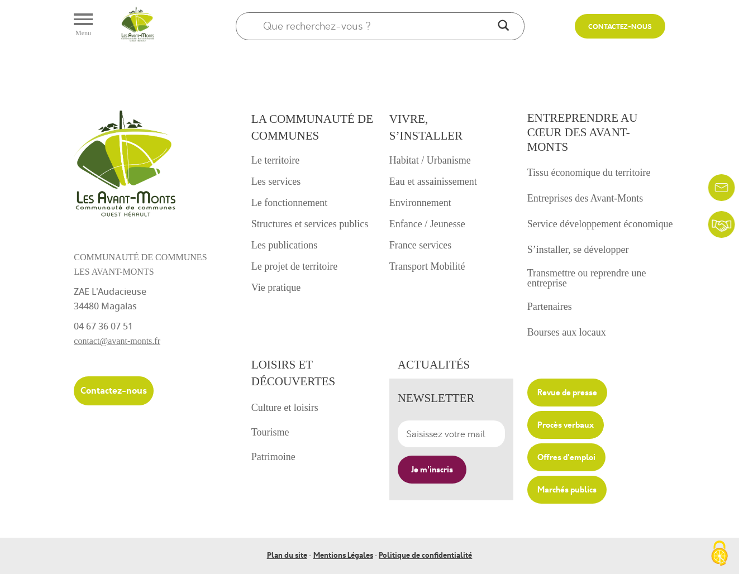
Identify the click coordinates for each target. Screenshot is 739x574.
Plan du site (287, 556)
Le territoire (275, 160)
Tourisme (270, 432)
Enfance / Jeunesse (427, 223)
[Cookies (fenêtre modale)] (719, 554)
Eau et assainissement (433, 181)
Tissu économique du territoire (589, 172)
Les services (276, 181)
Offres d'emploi (566, 457)
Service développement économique (600, 223)
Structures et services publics (309, 223)
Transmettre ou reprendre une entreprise (586, 278)
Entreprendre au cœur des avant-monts (582, 132)
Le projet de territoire (294, 266)
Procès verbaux (565, 424)
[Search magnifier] (503, 26)
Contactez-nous (620, 27)
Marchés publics (567, 489)
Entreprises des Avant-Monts (585, 198)
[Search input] (378, 26)
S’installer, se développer (578, 249)
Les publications (284, 245)
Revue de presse (567, 392)
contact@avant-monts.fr (117, 341)
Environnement (420, 202)
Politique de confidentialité (425, 556)
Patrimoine (273, 456)
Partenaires (549, 306)
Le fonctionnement (289, 202)
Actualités (434, 364)
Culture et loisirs (284, 407)
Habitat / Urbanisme (430, 160)
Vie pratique (276, 287)
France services (420, 245)
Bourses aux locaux (566, 332)
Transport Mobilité (427, 266)
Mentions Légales (343, 556)
